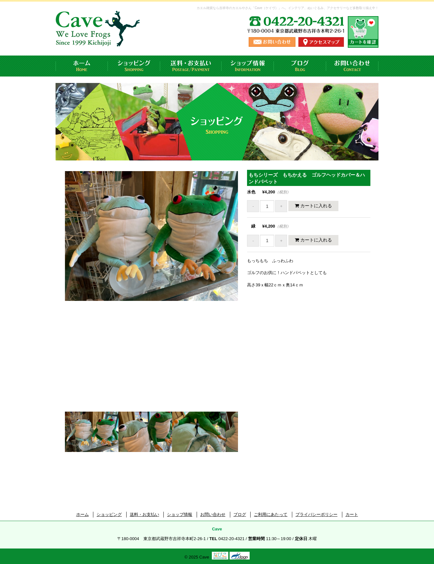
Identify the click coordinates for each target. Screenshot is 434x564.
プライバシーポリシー (316, 514)
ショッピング (134, 66)
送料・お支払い (191, 66)
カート (352, 514)
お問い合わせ (352, 66)
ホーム (82, 66)
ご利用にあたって (270, 514)
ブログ (300, 66)
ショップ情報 (248, 66)
